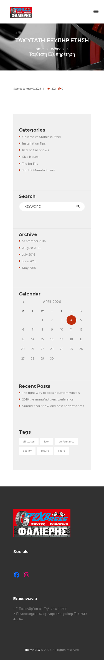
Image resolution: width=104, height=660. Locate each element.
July (28, 255)
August (31, 248)
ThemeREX (32, 650)
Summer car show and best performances (53, 406)
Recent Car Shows (35, 150)
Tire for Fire (30, 164)
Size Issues (30, 157)
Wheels (57, 49)
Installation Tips (34, 143)
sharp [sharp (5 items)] (61, 451)
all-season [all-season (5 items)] (29, 441)
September (33, 241)
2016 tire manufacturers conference (47, 399)
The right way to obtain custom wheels (51, 393)
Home (38, 49)
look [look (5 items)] (46, 441)
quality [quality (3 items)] (27, 451)
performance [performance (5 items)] (66, 441)
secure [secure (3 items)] (45, 451)
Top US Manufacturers (38, 170)
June (29, 261)
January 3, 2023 (32, 89)
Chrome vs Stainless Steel (41, 137)
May (29, 268)
